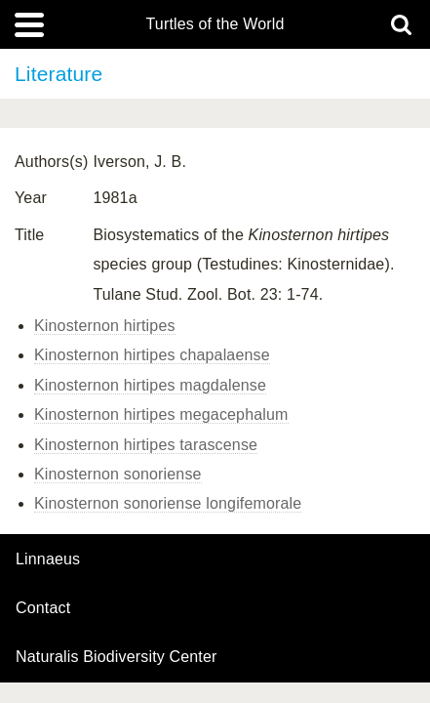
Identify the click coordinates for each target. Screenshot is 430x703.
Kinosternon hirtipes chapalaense (152, 355)
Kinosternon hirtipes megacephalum (161, 414)
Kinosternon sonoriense (118, 474)
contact (43, 608)
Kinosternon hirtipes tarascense (145, 444)
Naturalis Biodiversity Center (116, 657)
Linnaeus (48, 559)
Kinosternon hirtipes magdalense (150, 385)
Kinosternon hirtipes (105, 325)
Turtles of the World (215, 24)
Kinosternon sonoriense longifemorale (167, 503)
